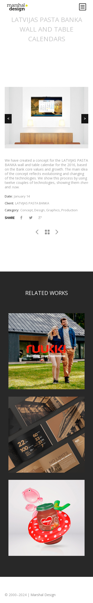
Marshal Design (43, 594)
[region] (47, 117)
